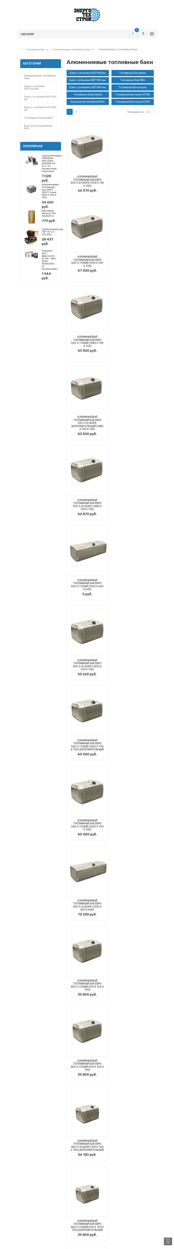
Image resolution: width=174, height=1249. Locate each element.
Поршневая (27, 1139)
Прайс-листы (75, 1158)
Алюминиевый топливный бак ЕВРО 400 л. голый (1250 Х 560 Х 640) (87, 745)
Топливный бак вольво (132, 87)
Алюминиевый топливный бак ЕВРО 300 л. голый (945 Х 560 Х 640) (133, 905)
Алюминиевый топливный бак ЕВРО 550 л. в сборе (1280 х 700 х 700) (87, 344)
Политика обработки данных (85, 1165)
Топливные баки (30, 1184)
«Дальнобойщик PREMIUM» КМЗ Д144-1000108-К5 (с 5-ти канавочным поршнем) (52, 163)
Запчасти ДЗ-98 (30, 1190)
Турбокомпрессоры (32, 1145)
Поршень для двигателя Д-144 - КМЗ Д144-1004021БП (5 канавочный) (49, 259)
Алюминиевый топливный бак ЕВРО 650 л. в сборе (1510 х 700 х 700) (87, 181)
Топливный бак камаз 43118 (132, 94)
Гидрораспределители (34, 1171)
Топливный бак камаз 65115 (132, 101)
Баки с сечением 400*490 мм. (40, 98)
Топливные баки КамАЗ (38, 117)
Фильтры (26, 1158)
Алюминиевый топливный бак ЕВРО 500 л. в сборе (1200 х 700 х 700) (87, 425)
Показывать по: (135, 112)
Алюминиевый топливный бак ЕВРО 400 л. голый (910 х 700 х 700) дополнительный (133, 665)
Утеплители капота (32, 1203)
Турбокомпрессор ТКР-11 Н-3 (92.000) (52, 232)
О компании (120, 1139)
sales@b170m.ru (37, 1111)
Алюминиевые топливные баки (40, 77)
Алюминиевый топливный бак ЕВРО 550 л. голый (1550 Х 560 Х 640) (133, 344)
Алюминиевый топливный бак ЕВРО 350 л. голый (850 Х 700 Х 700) (133, 825)
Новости (118, 1158)
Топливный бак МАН (132, 80)
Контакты (119, 1145)
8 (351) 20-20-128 (39, 1102)
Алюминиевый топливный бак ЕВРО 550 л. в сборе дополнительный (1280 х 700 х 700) (133, 263)
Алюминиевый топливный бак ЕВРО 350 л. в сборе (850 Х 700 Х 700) (87, 825)
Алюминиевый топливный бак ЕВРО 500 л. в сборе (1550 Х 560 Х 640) (133, 505)
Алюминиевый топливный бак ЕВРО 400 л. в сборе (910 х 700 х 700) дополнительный (87, 665)
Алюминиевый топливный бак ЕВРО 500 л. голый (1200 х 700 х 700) (87, 505)
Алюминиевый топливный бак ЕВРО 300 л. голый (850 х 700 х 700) (50, 191)
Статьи (117, 1152)
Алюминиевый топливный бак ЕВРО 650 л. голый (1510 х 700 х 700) (133, 181)
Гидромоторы (28, 1165)
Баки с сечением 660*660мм (34, 87)
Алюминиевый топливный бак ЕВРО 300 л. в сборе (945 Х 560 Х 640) (87, 905)
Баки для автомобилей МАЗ (38, 127)
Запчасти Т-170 (30, 1152)
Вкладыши (26, 1197)
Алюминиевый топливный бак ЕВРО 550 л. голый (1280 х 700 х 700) (87, 261)
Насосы (25, 1177)
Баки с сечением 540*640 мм (40, 109)
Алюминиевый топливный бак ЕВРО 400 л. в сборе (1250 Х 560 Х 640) (133, 745)
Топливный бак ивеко (132, 73)
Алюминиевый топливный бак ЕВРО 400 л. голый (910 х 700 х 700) (87, 585)
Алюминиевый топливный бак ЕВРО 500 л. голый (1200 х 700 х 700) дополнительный (133, 425)
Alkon (95, 1241)
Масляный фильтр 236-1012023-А (49, 213)
